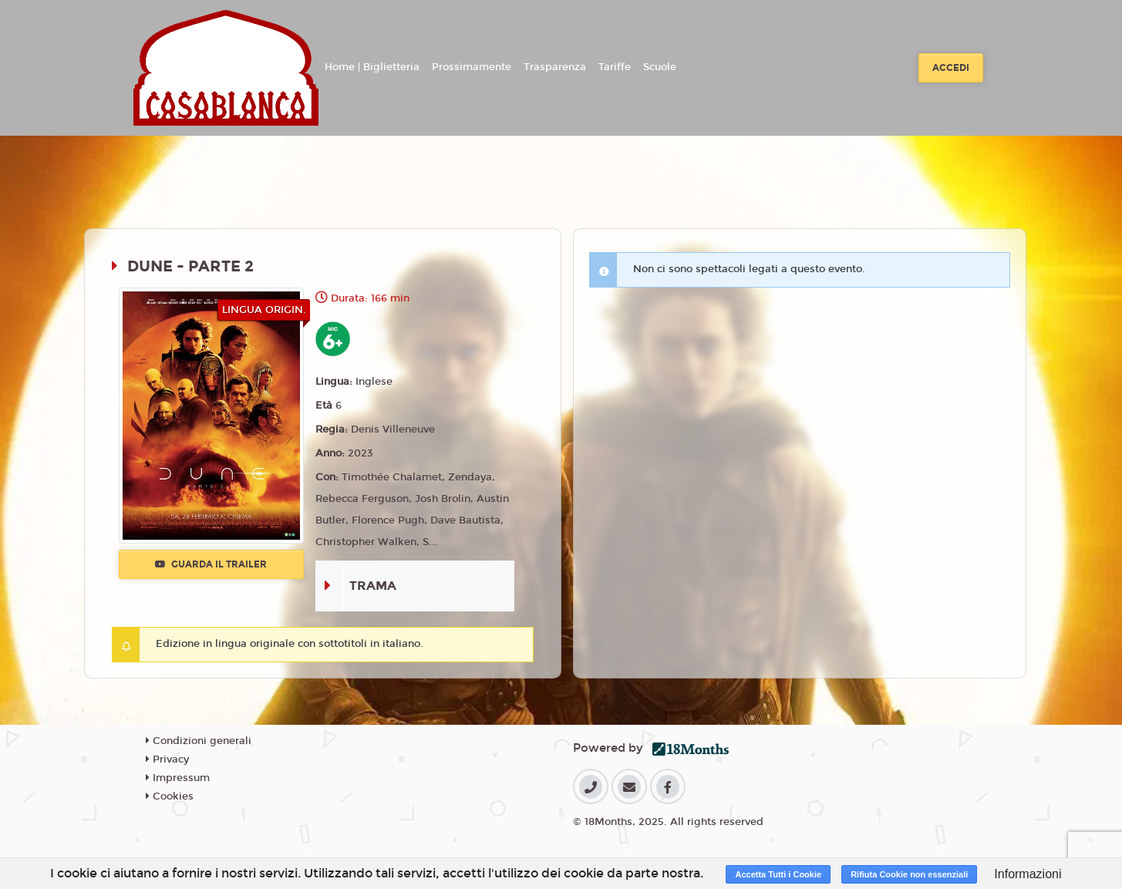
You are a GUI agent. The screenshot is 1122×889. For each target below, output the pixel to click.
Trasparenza (555, 67)
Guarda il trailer (211, 564)
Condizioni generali (198, 741)
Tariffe (614, 67)
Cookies (170, 796)
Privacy (167, 759)
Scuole (659, 67)
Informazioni (1027, 874)
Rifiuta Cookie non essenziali (909, 874)
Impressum (178, 778)
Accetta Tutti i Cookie (778, 874)
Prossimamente (471, 67)
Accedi (950, 67)
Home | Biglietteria (372, 67)
